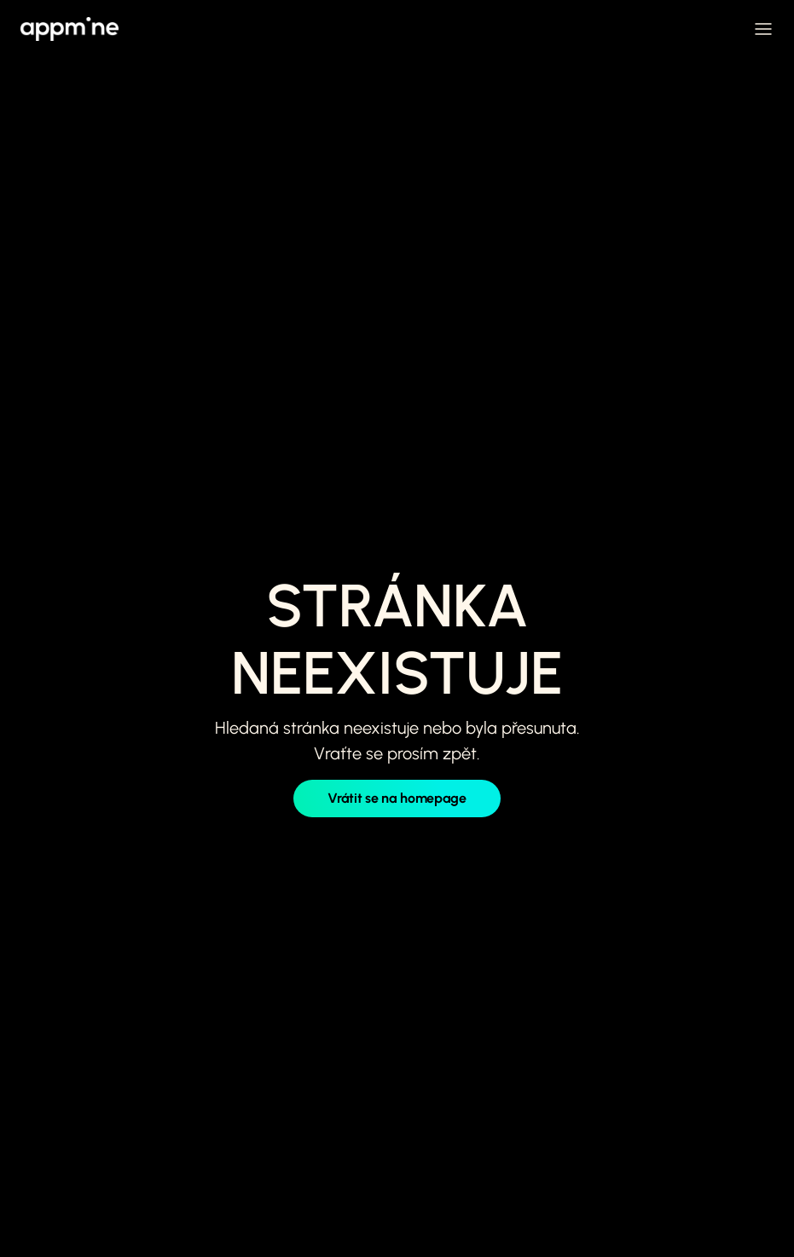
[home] (69, 29)
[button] (763, 29)
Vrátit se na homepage (396, 798)
